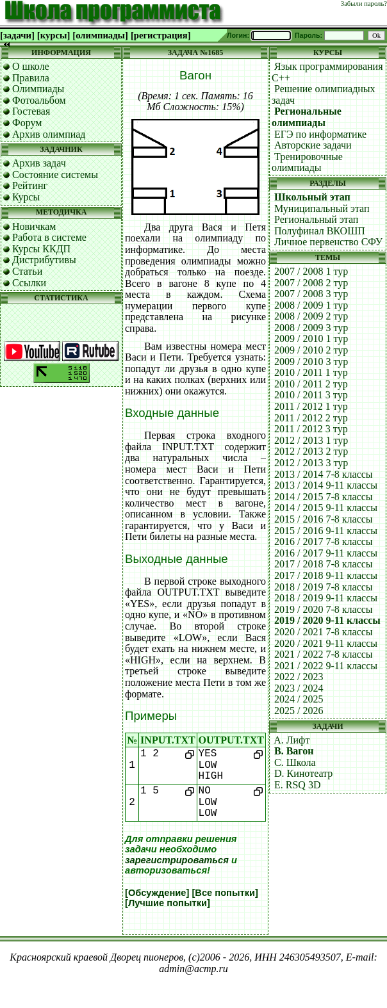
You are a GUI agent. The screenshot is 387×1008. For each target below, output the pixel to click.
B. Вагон (293, 750)
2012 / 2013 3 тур (311, 462)
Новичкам (34, 226)
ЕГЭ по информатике (320, 134)
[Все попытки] (225, 893)
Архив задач (39, 163)
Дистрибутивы (44, 259)
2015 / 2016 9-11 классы (325, 530)
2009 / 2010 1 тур (311, 338)
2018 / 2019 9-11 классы (325, 597)
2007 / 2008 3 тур (311, 293)
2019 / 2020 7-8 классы (323, 609)
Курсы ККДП (41, 248)
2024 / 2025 (298, 699)
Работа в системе (49, 237)
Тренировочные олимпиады (307, 162)
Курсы (26, 196)
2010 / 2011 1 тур (311, 372)
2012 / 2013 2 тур (311, 451)
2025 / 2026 (298, 710)
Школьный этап (312, 196)
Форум (27, 122)
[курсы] (53, 35)
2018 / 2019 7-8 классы (323, 586)
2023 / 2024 (298, 688)
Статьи (27, 271)
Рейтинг (29, 185)
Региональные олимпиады (307, 117)
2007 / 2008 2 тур (311, 282)
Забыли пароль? (364, 3)
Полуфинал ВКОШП (319, 230)
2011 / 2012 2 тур (311, 417)
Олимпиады (38, 88)
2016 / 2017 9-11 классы (325, 553)
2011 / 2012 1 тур (311, 406)
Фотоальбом (39, 100)
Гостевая (31, 111)
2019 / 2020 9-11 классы (327, 620)
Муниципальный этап (322, 208)
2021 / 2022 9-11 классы (325, 665)
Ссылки (29, 282)
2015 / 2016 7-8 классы (323, 519)
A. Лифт (291, 740)
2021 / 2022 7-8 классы (323, 654)
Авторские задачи (313, 145)
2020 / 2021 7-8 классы (323, 631)
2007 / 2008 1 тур (311, 271)
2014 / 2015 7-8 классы (323, 496)
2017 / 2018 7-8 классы (323, 563)
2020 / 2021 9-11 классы (325, 643)
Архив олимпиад (49, 134)
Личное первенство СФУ (328, 241)
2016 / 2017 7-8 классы (323, 541)
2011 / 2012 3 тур (311, 428)
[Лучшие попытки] (167, 903)
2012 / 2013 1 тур (311, 440)
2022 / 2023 (298, 676)
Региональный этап (316, 219)
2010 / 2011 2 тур (311, 383)
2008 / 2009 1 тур (311, 305)
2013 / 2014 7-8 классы (323, 474)
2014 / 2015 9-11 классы (325, 507)
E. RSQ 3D (297, 784)
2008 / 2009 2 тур (311, 316)
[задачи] (17, 35)
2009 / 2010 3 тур (311, 361)
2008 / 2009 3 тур (311, 327)
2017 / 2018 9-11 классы (325, 575)
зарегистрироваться (177, 860)
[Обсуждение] (157, 893)
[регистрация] (161, 35)
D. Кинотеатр (303, 773)
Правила (30, 77)
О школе (30, 66)
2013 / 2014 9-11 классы (325, 485)
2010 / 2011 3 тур (311, 394)
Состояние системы (55, 174)
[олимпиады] (100, 35)
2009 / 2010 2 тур (311, 350)
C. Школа (295, 762)
